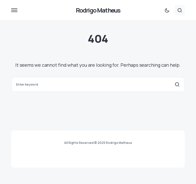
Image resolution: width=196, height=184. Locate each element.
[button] (14, 10)
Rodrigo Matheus (98, 10)
